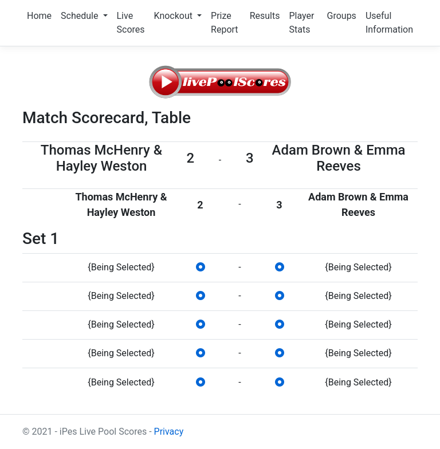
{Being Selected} (121, 267)
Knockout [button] (174, 15)
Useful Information (389, 22)
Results (265, 15)
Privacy (169, 431)
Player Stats (301, 22)
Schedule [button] (80, 15)
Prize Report (224, 22)
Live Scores (131, 22)
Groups (341, 15)
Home (39, 15)
